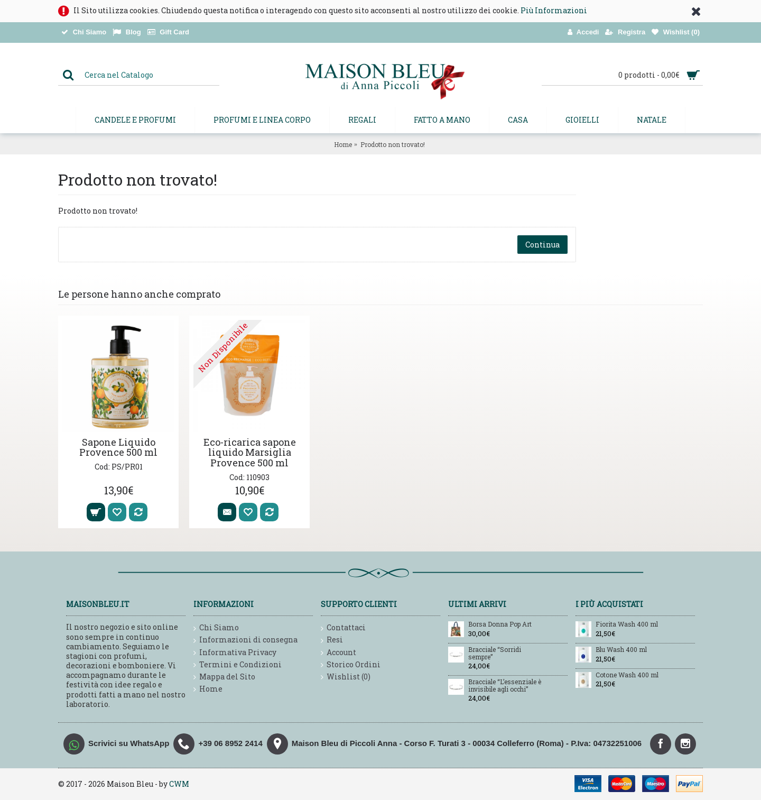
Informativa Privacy (234, 652)
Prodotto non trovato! (392, 144)
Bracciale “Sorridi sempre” (494, 653)
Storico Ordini (350, 664)
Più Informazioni (554, 10)
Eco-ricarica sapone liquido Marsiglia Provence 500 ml (249, 453)
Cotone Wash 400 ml (627, 675)
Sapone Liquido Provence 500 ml (118, 447)
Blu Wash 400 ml (621, 650)
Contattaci (343, 627)
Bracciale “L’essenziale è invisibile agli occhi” (504, 685)
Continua (542, 245)
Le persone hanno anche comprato (139, 294)
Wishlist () (345, 677)
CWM (179, 784)
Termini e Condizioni (237, 664)
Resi (332, 640)
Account (338, 652)
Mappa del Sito (224, 677)
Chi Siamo (216, 627)
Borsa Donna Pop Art (500, 624)
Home (343, 144)
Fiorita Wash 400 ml (627, 624)
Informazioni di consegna (245, 640)
